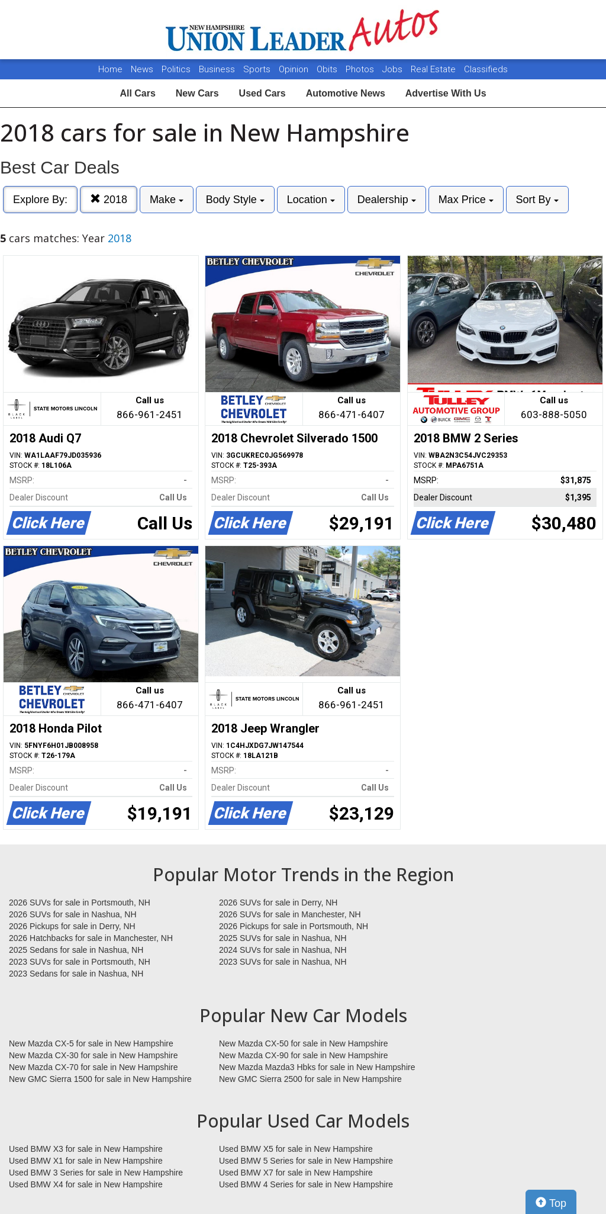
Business (218, 69)
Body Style (235, 199)
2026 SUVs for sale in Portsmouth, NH (79, 902)
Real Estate (434, 69)
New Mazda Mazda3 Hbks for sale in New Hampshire (317, 1067)
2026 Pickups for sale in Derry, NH (72, 926)
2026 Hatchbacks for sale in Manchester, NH (91, 938)
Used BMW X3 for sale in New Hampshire (86, 1149)
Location (311, 199)
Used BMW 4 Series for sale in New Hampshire (306, 1184)
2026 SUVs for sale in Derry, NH (278, 902)
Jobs (393, 69)
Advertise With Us (445, 93)
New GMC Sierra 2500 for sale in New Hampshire (310, 1079)
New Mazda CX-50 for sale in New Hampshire (303, 1043)
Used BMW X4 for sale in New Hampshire (86, 1184)
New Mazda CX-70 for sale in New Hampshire (93, 1067)
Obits (328, 69)
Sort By (537, 199)
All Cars (137, 93)
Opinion (295, 69)
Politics (176, 69)
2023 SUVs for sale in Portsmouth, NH (79, 961)
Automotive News (345, 93)
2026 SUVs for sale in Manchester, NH (290, 914)
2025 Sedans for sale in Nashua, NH (76, 950)
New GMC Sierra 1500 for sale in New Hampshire (100, 1079)
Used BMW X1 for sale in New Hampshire (86, 1160)
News (142, 69)
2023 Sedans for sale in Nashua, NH (76, 973)
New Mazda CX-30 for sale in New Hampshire (93, 1055)
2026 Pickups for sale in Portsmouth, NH (293, 926)
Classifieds (486, 69)
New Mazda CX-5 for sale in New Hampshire (91, 1043)
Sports (258, 69)
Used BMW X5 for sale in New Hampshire (296, 1149)
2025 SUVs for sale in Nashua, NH (283, 938)
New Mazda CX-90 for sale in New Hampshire (303, 1055)
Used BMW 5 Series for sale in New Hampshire (306, 1160)
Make (166, 199)
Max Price (466, 199)
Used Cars (262, 93)
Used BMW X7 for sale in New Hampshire (296, 1172)
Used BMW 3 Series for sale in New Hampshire (96, 1172)
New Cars (197, 93)
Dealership (386, 199)
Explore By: (40, 199)
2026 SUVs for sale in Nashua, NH (73, 914)
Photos (361, 69)
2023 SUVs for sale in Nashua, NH (283, 961)
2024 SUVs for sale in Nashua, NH (283, 950)
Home (110, 69)
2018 (108, 199)
